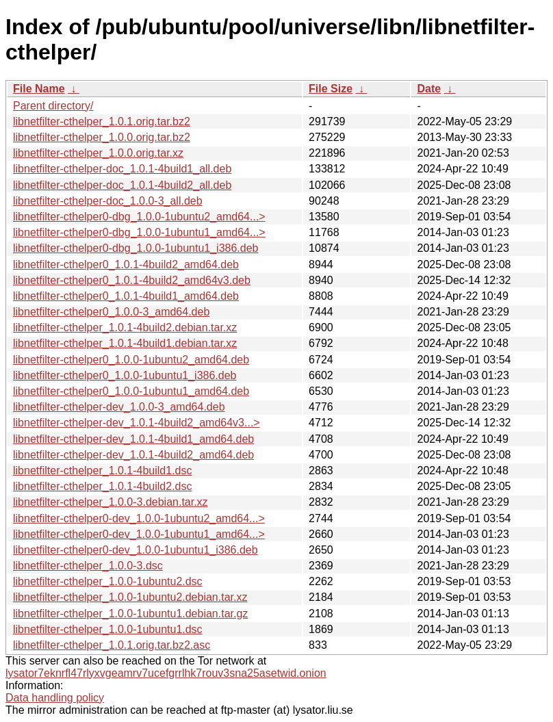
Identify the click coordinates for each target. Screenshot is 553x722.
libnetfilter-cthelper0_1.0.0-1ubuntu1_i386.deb (124, 375)
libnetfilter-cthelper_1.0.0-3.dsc (88, 565)
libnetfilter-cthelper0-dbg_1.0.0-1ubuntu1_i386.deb (135, 248)
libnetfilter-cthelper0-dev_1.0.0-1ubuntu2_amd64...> (139, 518)
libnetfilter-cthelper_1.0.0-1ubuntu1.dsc (108, 629)
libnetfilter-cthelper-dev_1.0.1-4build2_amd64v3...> (136, 422)
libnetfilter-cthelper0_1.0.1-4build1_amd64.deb (126, 296)
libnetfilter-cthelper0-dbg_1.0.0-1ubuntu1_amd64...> (139, 232)
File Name (39, 88)
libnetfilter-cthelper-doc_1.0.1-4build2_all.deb (122, 185)
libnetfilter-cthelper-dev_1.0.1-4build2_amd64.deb (133, 455)
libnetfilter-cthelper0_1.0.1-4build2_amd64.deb (126, 264)
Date (429, 88)
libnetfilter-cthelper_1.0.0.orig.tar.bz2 (101, 137)
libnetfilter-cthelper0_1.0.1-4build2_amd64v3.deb (131, 280)
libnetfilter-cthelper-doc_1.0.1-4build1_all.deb (122, 169)
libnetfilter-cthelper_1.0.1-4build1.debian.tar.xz (125, 343)
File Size (330, 88)
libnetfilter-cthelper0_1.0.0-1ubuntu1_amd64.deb (131, 391)
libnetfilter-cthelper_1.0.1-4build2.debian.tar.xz (125, 327)
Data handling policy (54, 698)
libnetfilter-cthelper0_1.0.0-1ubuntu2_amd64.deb (131, 359)
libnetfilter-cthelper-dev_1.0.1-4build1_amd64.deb (133, 439)
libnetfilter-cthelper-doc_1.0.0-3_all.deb (108, 201)
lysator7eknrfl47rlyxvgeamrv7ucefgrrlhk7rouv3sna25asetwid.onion (165, 673)
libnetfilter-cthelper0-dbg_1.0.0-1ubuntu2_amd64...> (139, 216)
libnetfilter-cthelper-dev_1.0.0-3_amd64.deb (119, 407)
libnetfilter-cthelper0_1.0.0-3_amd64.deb (111, 312)
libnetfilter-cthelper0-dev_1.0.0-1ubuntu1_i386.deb (135, 550)
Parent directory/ (53, 106)
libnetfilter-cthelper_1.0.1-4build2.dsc (102, 486)
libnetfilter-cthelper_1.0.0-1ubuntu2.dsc (108, 581)
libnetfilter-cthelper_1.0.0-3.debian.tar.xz (110, 502)
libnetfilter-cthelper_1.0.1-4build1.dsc (102, 470)
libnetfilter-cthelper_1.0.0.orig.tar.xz (98, 153)
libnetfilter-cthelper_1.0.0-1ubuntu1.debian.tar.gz (130, 613)
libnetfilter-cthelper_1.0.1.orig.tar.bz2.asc (111, 645)
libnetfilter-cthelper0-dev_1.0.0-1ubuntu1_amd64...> (139, 534)
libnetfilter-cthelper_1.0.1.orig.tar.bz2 (101, 121)
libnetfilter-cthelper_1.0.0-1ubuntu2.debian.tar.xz (130, 597)
